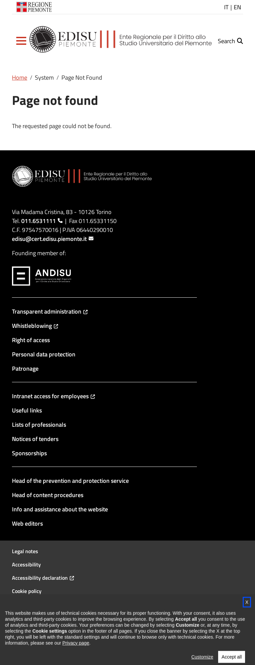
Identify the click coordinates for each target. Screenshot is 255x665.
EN (237, 7)
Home (19, 77)
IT (226, 7)
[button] (21, 40)
